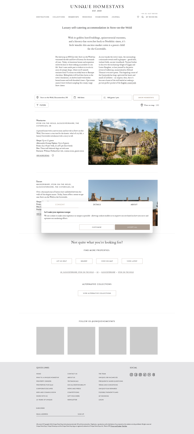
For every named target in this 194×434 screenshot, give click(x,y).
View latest (132, 261)
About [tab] (134, 204)
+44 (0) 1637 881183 (149, 13)
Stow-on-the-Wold (46, 123)
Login (101, 400)
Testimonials (73, 381)
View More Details (42, 155)
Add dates (81, 97)
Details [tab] (97, 204)
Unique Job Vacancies (108, 377)
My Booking (104, 396)
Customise (97, 227)
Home (38, 374)
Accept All (132, 227)
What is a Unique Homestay (47, 377)
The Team (102, 374)
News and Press (74, 389)
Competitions (73, 392)
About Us (71, 377)
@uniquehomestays (103, 321)
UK (50, 126)
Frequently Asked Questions (111, 381)
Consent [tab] (60, 204)
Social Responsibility (77, 385)
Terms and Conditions (108, 385)
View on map (149, 105)
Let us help (62, 261)
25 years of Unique (44, 400)
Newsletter (72, 400)
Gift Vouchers (74, 396)
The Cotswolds (63, 187)
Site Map (124, 426)
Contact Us (72, 374)
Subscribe (40, 408)
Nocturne (40, 120)
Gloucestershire (66, 123)
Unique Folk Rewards (108, 389)
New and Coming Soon (46, 392)
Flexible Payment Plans (108, 392)
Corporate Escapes (44, 389)
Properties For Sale (44, 385)
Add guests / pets (113, 97)
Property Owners (43, 381)
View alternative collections (97, 293)
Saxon (39, 181)
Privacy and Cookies (116, 426)
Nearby (84, 261)
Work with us (42, 396)
